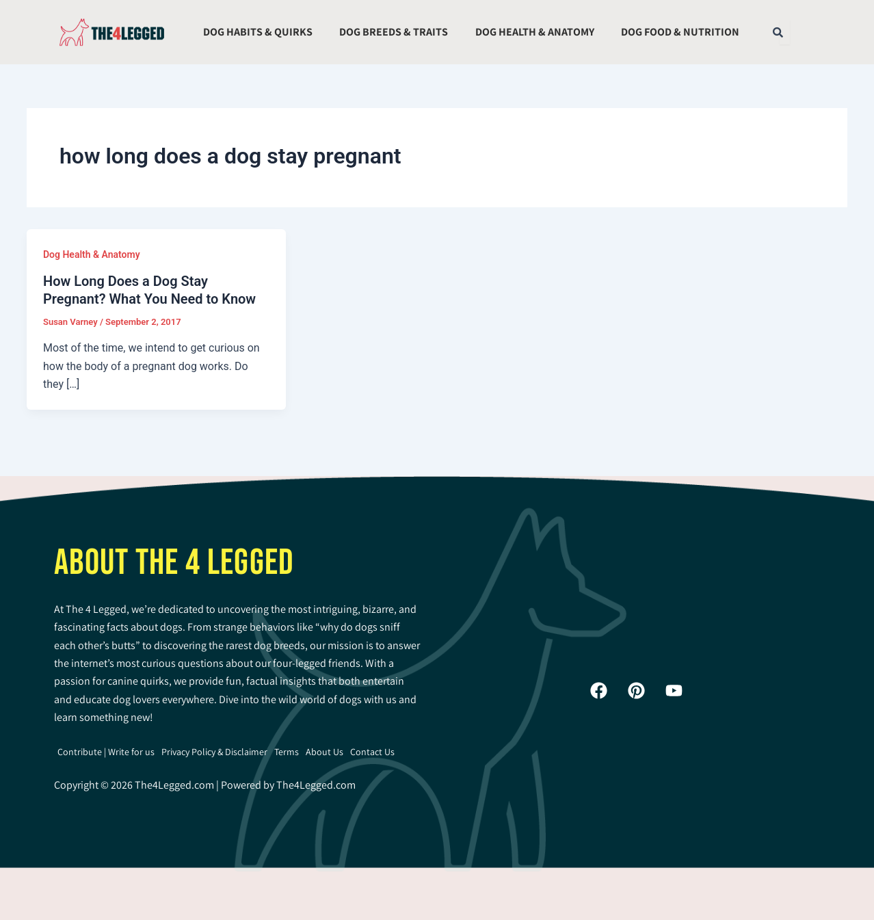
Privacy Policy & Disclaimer (214, 752)
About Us (324, 752)
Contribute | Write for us (106, 752)
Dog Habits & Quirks (258, 32)
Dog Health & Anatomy (534, 32)
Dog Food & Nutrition (680, 32)
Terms (286, 752)
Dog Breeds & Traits (393, 32)
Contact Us (372, 752)
